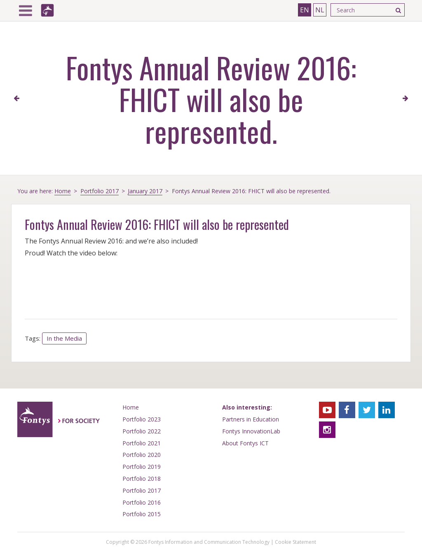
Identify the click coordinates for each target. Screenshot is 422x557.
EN (304, 9)
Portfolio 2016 (141, 502)
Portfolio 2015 (141, 514)
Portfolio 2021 (141, 443)
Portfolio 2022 (141, 431)
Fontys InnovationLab (251, 431)
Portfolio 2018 (141, 478)
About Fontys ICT (245, 443)
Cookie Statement (295, 541)
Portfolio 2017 (99, 191)
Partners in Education (250, 419)
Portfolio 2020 (141, 455)
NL (319, 9)
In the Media (64, 338)
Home (62, 191)
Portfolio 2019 (141, 466)
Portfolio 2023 (141, 419)
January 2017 (145, 191)
